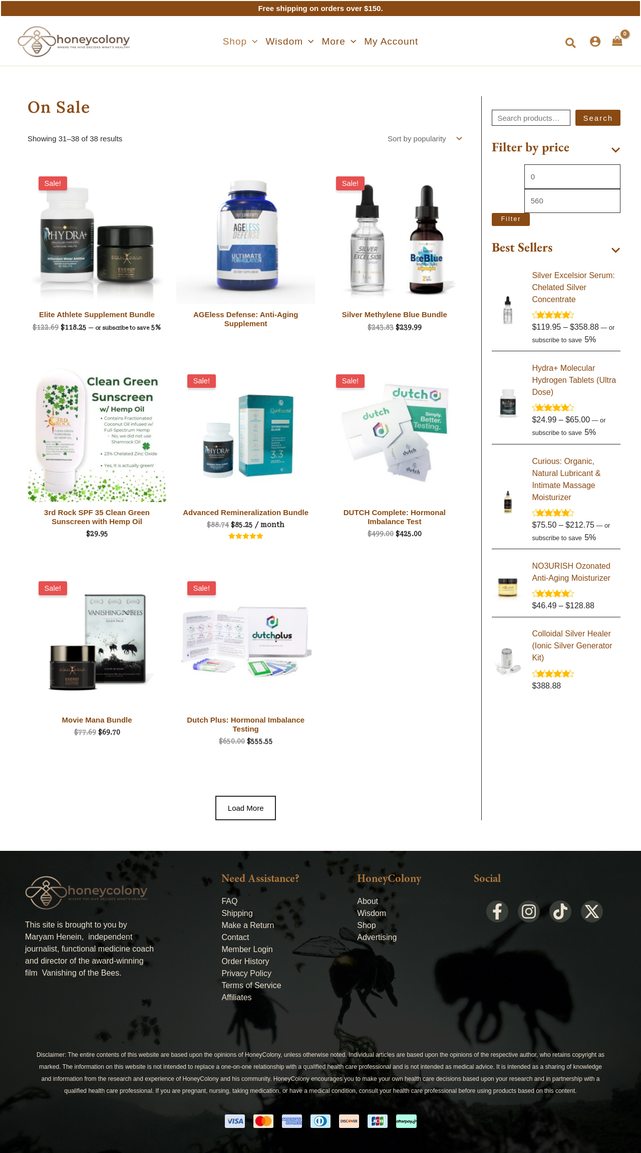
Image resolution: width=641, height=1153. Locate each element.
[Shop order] (424, 139)
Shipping (236, 913)
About (367, 901)
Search (598, 118)
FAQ (229, 901)
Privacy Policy (246, 973)
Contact (235, 937)
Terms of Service (251, 985)
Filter (511, 218)
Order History (245, 961)
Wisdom (371, 913)
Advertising (377, 937)
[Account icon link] (595, 41)
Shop (366, 925)
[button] (240, 41)
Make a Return (247, 925)
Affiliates (236, 997)
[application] (252, 41)
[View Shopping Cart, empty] (617, 41)
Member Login (246, 949)
